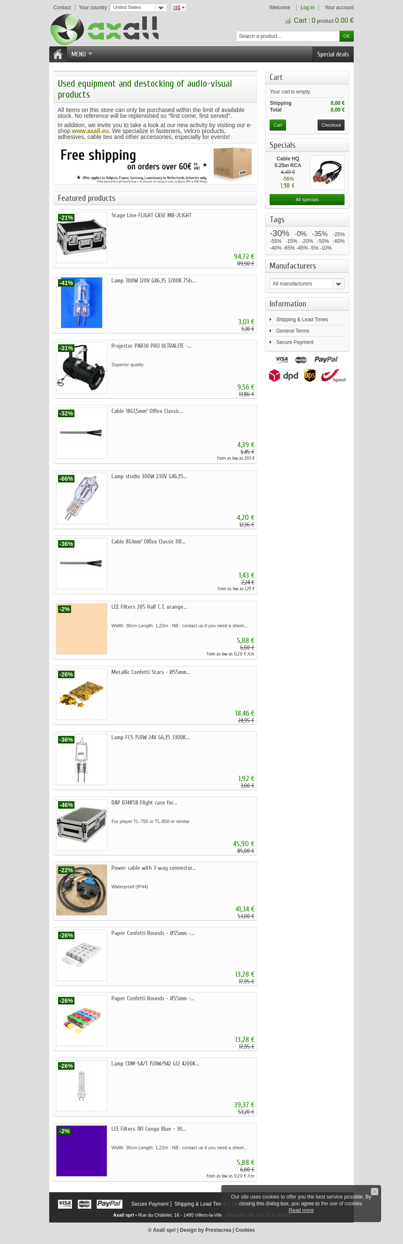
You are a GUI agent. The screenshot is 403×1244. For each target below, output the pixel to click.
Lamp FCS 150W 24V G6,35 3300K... (150, 737)
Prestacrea (218, 1230)
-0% (301, 233)
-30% (279, 233)
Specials (283, 145)
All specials (307, 199)
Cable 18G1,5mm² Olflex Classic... (147, 411)
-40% (275, 248)
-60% (339, 241)
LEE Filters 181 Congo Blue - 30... (148, 1128)
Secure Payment (294, 342)
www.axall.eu (90, 131)
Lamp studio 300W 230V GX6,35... (149, 476)
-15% (291, 241)
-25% (339, 234)
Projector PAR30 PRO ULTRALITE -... (151, 345)
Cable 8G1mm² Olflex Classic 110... (148, 541)
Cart (278, 77)
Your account (339, 8)
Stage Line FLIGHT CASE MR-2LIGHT (151, 215)
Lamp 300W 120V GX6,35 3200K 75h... (153, 280)
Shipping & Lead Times (302, 319)
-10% (325, 248)
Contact (62, 8)
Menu (81, 54)
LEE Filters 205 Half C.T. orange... (149, 606)
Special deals (333, 54)
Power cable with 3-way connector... (153, 867)
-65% (289, 248)
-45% (302, 248)
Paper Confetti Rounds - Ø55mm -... (152, 933)
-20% (307, 241)
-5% (314, 248)
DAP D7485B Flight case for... (144, 802)
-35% (320, 233)
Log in (308, 8)
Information (288, 304)
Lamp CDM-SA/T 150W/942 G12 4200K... (155, 1063)
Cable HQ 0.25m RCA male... (288, 165)
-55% (275, 241)
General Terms (292, 331)
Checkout (331, 125)
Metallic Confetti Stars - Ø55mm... (150, 672)
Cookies (245, 1230)
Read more (301, 1210)
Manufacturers (293, 266)
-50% (323, 241)
